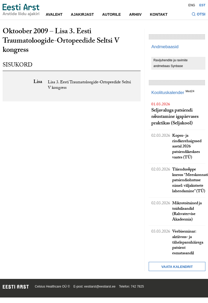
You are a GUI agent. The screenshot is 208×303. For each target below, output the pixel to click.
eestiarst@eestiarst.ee (99, 286)
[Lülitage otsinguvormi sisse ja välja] (198, 15)
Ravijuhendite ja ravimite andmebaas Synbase (170, 63)
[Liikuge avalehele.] (21, 10)
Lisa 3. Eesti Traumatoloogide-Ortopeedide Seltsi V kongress (89, 85)
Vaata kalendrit (177, 267)
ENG (191, 5)
